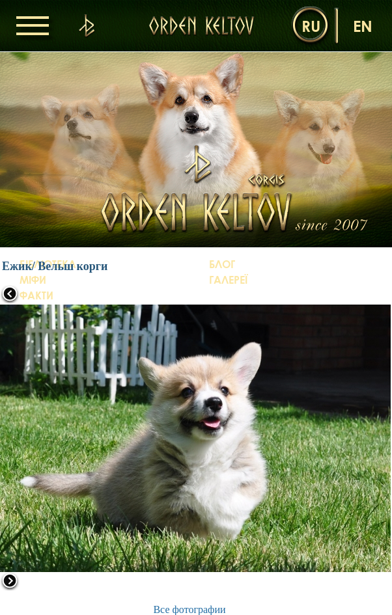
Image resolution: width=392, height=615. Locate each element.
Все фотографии (189, 609)
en (362, 25)
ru (310, 25)
